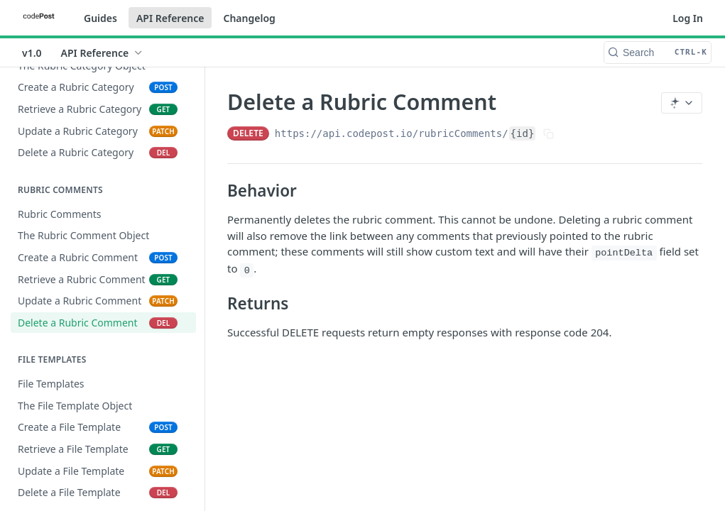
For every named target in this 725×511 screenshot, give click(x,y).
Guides (100, 18)
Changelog (249, 18)
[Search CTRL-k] (657, 52)
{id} (523, 133)
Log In (687, 18)
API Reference (170, 18)
